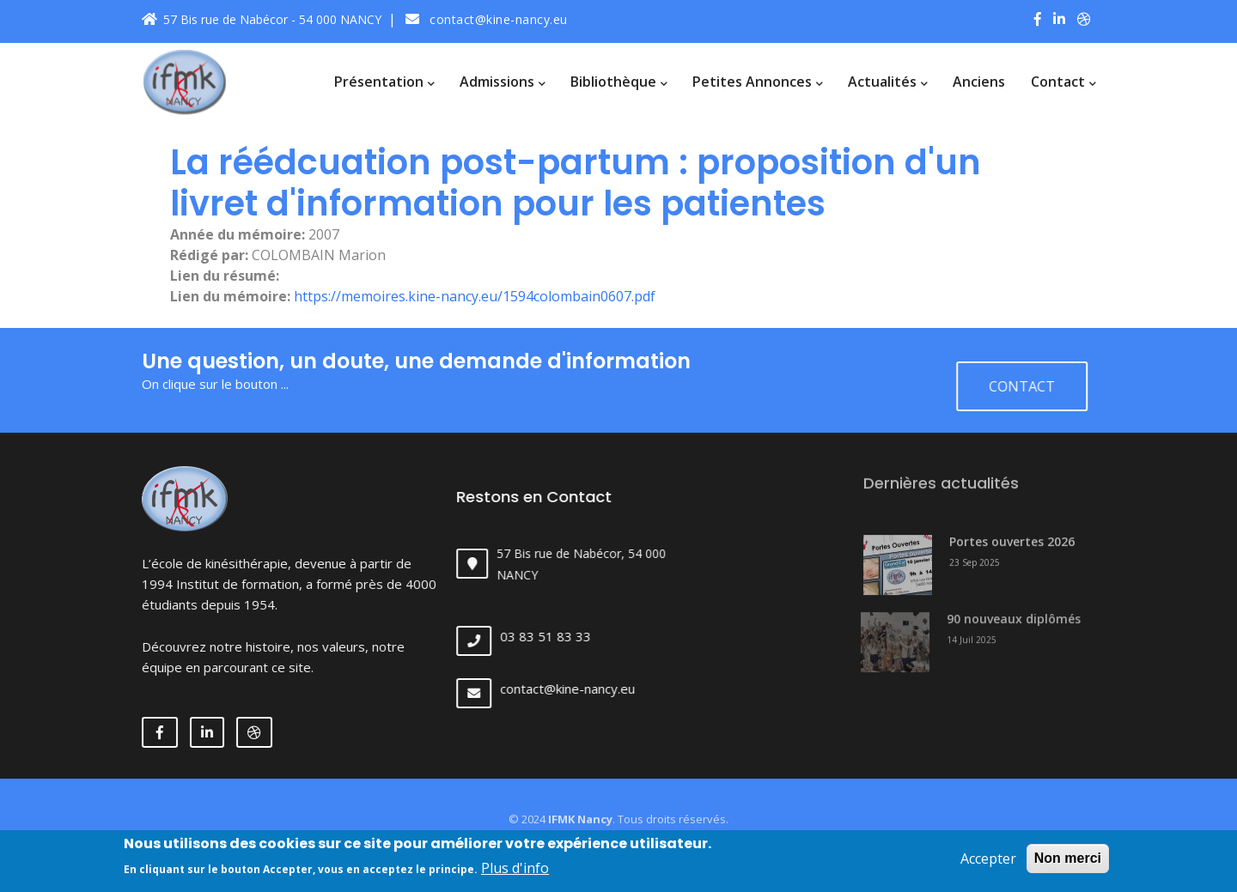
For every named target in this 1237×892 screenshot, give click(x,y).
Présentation (384, 81)
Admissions (502, 81)
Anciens (979, 81)
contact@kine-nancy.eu (486, 19)
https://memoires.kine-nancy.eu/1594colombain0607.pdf (474, 296)
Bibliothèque (618, 81)
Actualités (887, 81)
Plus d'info (515, 871)
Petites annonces (757, 81)
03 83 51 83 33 (560, 636)
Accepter (988, 861)
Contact (1063, 81)
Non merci (1067, 860)
